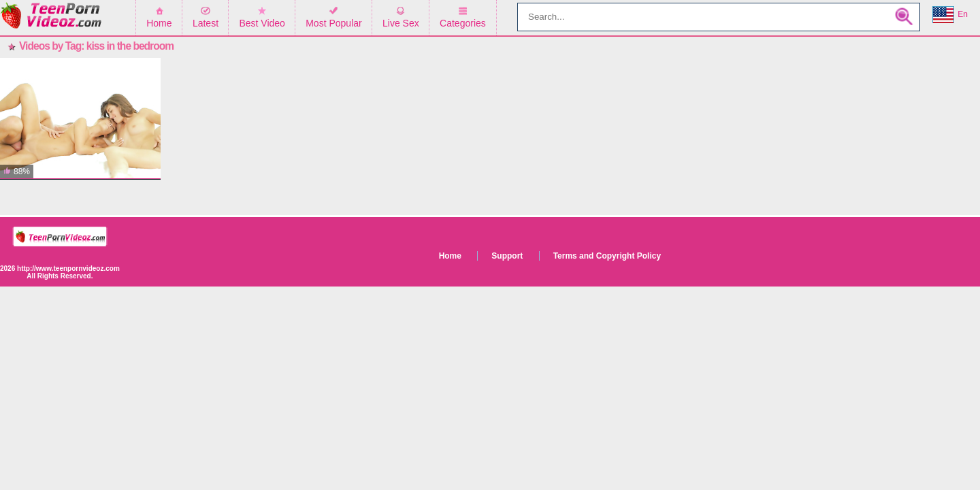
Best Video (261, 23)
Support (507, 256)
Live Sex (400, 23)
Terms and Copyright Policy (607, 256)
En (950, 15)
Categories (463, 23)
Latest (205, 23)
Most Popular (333, 23)
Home (159, 23)
